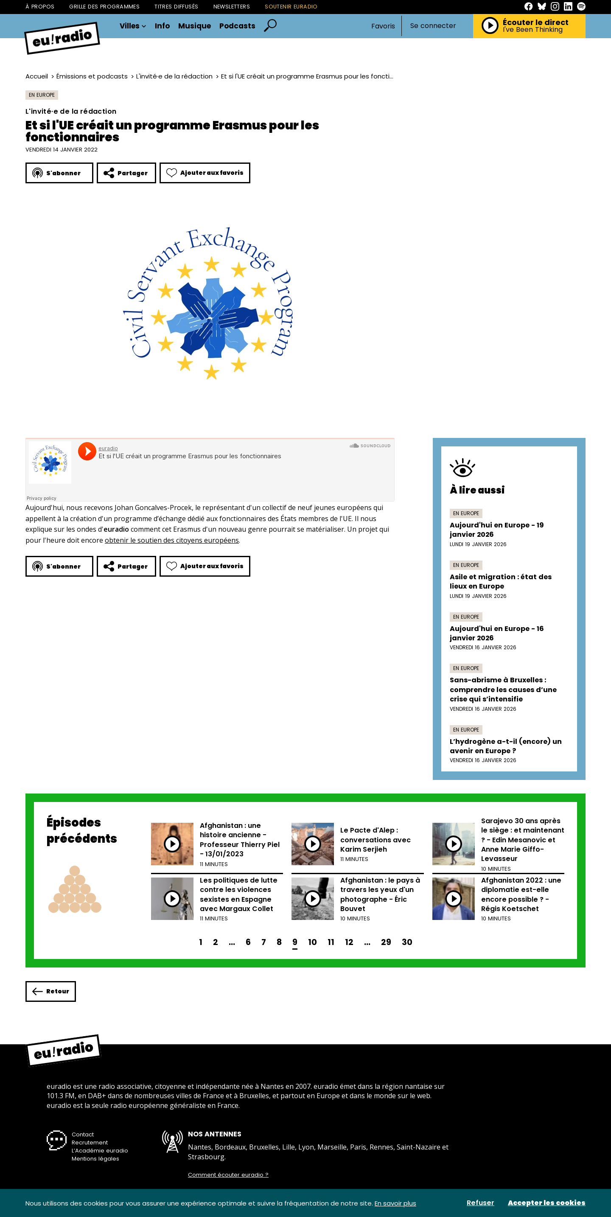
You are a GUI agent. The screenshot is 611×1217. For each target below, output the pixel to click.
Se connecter (433, 25)
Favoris (383, 26)
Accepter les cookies (547, 1203)
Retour (50, 991)
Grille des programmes (104, 6)
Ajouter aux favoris (205, 173)
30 (407, 942)
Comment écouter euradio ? (228, 1175)
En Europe (42, 94)
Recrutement (90, 1142)
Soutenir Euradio (291, 6)
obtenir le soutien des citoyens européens (172, 540)
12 (349, 942)
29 (386, 942)
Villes (133, 26)
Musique (194, 26)
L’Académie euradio (100, 1151)
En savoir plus (395, 1203)
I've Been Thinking (533, 29)
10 (312, 942)
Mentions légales (95, 1159)
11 (331, 942)
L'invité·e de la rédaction (174, 76)
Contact (83, 1134)
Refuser (480, 1203)
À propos (39, 6)
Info (162, 26)
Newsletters (231, 6)
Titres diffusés (176, 6)
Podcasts (237, 26)
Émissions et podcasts (92, 76)
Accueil (36, 76)
